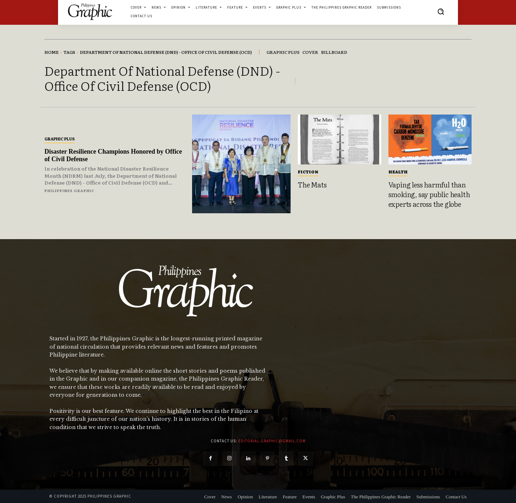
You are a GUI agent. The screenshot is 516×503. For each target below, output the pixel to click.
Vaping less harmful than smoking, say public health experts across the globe (429, 194)
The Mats (312, 185)
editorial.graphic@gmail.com (272, 440)
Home (51, 52)
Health (398, 171)
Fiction (308, 171)
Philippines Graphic (69, 190)
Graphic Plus (59, 138)
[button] (440, 11)
